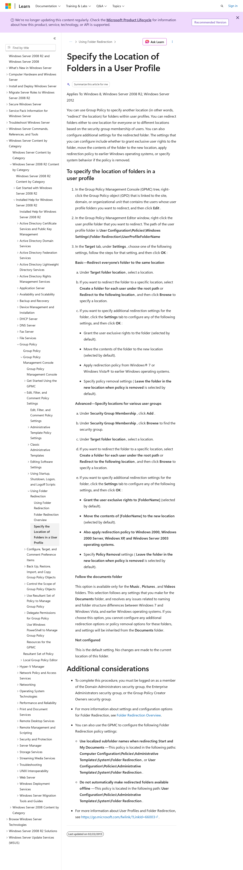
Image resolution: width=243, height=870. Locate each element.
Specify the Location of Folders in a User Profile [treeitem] (45, 534)
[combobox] (30, 47)
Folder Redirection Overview (139, 715)
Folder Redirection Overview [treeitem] (46, 517)
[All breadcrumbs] (71, 41)
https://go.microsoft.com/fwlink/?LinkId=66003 (118, 816)
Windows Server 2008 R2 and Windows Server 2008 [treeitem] (29, 59)
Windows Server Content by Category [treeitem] (31, 155)
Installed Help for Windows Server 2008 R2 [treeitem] (38, 214)
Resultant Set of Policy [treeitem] (38, 654)
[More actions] (172, 41)
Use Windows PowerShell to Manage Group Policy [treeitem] (42, 629)
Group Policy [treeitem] (32, 351)
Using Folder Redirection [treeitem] (42, 505)
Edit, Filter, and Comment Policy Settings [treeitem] (41, 415)
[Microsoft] (8, 6)
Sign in (233, 6)
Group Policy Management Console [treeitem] (42, 371)
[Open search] (222, 6)
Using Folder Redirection (95, 41)
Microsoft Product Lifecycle (129, 19)
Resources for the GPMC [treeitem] (39, 645)
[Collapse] (54, 38)
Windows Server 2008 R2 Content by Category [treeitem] (33, 179)
